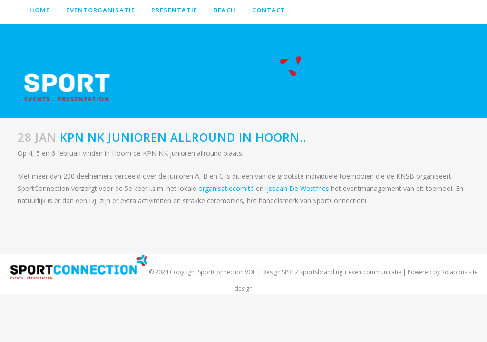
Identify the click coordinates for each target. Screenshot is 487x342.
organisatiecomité (227, 188)
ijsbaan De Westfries (297, 188)
